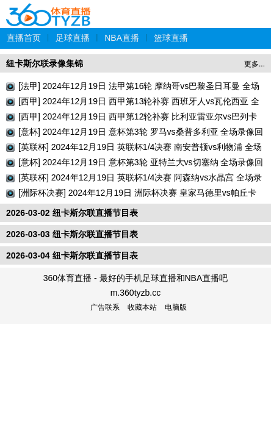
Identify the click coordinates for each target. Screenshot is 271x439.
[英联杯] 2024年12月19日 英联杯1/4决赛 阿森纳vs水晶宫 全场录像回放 (140, 179)
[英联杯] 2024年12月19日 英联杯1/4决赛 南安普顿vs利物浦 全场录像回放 (140, 148)
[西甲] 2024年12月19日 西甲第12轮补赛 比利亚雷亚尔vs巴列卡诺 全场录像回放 (137, 118)
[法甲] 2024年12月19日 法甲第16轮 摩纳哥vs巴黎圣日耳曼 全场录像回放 (138, 87)
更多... (254, 64)
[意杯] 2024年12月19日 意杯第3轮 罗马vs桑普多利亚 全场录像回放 (140, 133)
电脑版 (176, 307)
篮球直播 (171, 38)
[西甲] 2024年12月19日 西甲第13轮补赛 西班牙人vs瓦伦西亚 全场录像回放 (138, 102)
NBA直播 (121, 38)
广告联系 (105, 307)
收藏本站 (142, 307)
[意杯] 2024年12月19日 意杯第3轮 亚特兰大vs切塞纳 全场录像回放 (140, 163)
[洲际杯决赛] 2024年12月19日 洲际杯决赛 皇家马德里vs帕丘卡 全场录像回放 (137, 194)
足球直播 (73, 38)
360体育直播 (49, 8)
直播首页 (24, 38)
